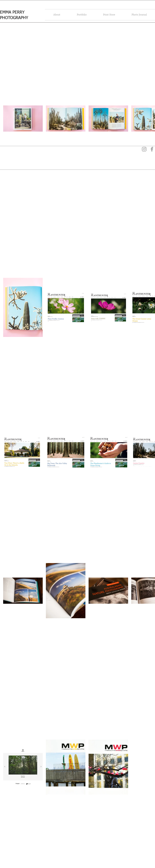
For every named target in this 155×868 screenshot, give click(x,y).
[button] (56, 14)
